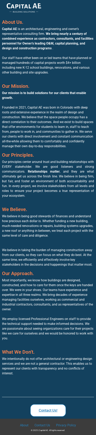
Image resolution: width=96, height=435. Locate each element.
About (24, 425)
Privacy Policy (66, 425)
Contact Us (42, 425)
